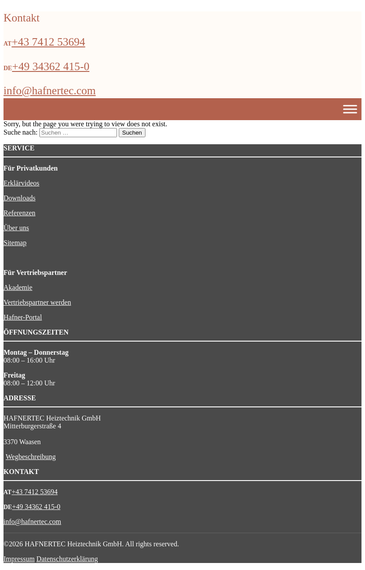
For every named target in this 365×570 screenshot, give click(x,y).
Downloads (19, 198)
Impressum (19, 559)
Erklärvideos (21, 183)
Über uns (16, 228)
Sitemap (15, 242)
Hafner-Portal (23, 317)
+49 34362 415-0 (50, 66)
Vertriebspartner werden (37, 302)
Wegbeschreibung (31, 456)
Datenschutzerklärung (67, 559)
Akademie (18, 287)
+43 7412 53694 (48, 42)
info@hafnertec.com (50, 90)
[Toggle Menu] (350, 109)
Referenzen (19, 213)
